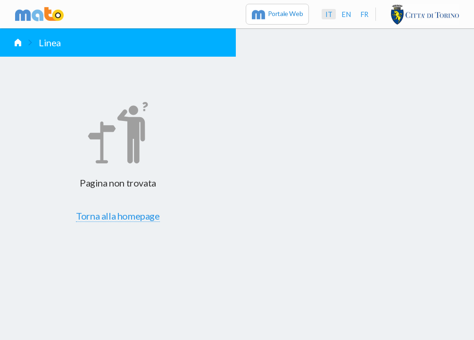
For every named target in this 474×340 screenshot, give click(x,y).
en (345, 14)
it (328, 14)
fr (364, 14)
